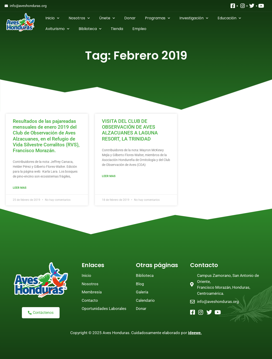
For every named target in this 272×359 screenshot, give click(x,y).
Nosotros (79, 18)
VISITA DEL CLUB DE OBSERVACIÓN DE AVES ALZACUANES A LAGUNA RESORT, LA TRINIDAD (130, 130)
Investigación (193, 18)
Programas (157, 18)
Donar (130, 18)
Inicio (52, 18)
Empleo (139, 28)
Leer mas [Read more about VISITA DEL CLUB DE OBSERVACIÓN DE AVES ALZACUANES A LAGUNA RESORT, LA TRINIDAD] (108, 176)
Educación (229, 18)
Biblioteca (90, 28)
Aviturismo (57, 28)
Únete (107, 18)
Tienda (117, 28)
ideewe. (195, 332)
